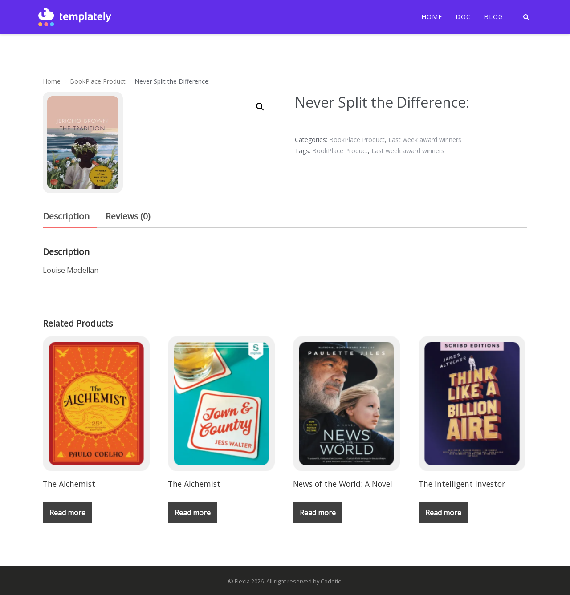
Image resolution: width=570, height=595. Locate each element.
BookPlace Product (98, 81)
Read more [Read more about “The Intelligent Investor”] (443, 513)
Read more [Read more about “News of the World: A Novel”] (318, 513)
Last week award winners (424, 139)
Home (431, 17)
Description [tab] (66, 216)
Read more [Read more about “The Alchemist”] (67, 513)
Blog (493, 17)
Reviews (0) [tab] (128, 216)
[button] (260, 107)
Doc (463, 17)
